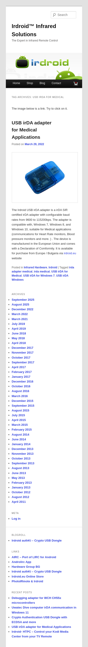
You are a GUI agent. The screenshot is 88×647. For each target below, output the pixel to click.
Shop (30, 83)
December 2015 (22, 401)
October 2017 (21, 357)
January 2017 (21, 376)
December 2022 (22, 309)
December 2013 (22, 449)
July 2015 (18, 415)
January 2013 (21, 487)
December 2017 (22, 347)
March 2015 (20, 424)
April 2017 (19, 367)
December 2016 (22, 381)
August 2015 (20, 410)
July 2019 (18, 324)
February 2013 (22, 482)
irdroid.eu (69, 253)
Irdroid (53, 267)
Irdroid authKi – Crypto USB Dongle (37, 540)
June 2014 (19, 439)
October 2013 (21, 458)
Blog (42, 83)
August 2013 (20, 468)
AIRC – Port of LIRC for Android (34, 557)
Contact (56, 83)
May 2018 (18, 338)
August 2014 (20, 434)
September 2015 (23, 405)
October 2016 (21, 386)
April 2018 (19, 343)
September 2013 (23, 463)
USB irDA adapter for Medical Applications (31, 130)
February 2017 (22, 372)
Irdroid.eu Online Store (28, 576)
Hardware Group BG (26, 566)
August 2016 (20, 391)
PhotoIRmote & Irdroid (27, 581)
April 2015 (19, 420)
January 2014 (21, 444)
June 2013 (19, 473)
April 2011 (19, 501)
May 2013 (18, 478)
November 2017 (23, 352)
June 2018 (19, 333)
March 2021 (20, 319)
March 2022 (20, 314)
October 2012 (21, 492)
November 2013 (23, 453)
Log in (16, 518)
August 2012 (20, 497)
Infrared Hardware (35, 267)
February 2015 (22, 429)
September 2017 (23, 362)
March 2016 (20, 396)
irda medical (42, 271)
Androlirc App (21, 562)
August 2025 (20, 304)
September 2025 (23, 299)
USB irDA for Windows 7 (39, 275)
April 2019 (19, 328)
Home (16, 83)
